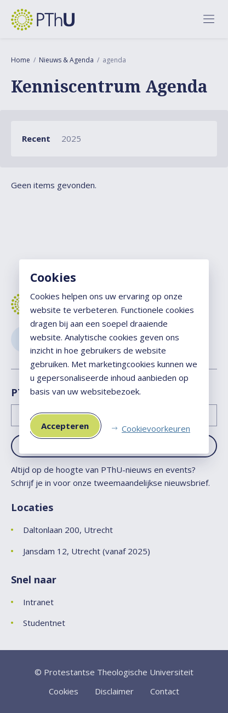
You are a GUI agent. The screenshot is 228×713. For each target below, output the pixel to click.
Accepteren (65, 425)
